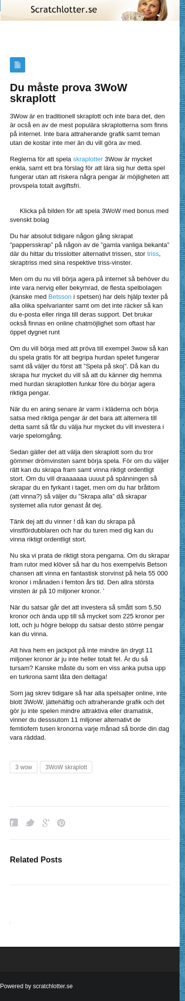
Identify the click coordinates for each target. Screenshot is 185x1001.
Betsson (60, 296)
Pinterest (61, 823)
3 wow (23, 767)
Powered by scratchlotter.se (36, 986)
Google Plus (46, 823)
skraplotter (88, 159)
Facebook (14, 823)
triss (153, 253)
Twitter (30, 823)
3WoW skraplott (66, 767)
